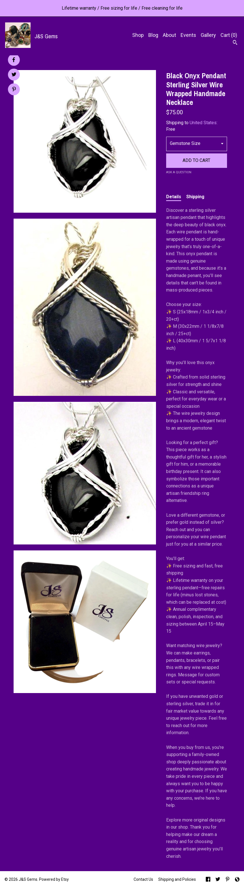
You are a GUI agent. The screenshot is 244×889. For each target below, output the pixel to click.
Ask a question (178, 172)
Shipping (195, 196)
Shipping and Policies (177, 879)
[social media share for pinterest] (14, 89)
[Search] (235, 43)
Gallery (208, 35)
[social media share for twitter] (14, 75)
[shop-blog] (237, 880)
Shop (138, 35)
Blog (153, 35)
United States (203, 122)
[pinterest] (227, 880)
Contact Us (143, 879)
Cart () (229, 35)
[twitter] (217, 880)
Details (173, 196)
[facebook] (208, 880)
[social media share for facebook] (13, 60)
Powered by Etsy (54, 879)
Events (188, 35)
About (169, 35)
